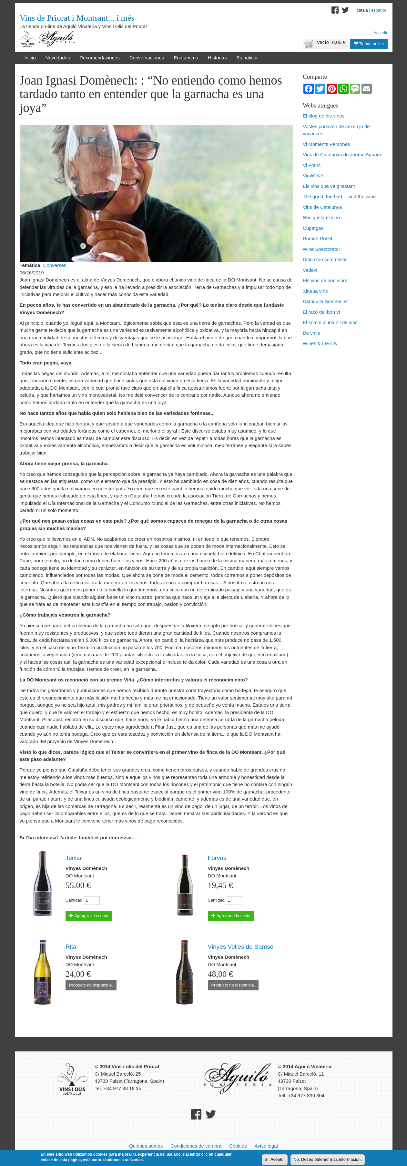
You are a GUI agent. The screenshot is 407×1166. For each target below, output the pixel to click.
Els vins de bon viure (325, 280)
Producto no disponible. (91, 985)
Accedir (380, 32)
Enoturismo (186, 57)
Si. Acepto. (275, 1159)
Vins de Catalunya (322, 207)
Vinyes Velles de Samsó (241, 946)
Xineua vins (315, 291)
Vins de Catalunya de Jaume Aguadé (342, 154)
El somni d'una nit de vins (330, 322)
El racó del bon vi (321, 312)
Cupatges (313, 228)
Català (362, 10)
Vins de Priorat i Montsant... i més (77, 18)
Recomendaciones (99, 57)
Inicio (30, 57)
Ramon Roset (317, 238)
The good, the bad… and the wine (339, 196)
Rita (71, 946)
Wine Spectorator (321, 249)
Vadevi (310, 270)
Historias (217, 57)
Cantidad (74, 900)
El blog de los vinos (323, 115)
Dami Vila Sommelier (325, 301)
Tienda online (369, 43)
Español (378, 10)
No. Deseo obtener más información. (327, 1159)
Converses (54, 265)
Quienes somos (146, 1146)
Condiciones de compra (195, 1146)
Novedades (58, 57)
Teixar (74, 857)
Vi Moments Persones (326, 144)
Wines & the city (320, 343)
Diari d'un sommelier (325, 259)
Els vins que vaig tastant (329, 186)
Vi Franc (312, 165)
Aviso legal (266, 1146)
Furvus (217, 857)
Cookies (238, 1146)
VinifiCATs (313, 175)
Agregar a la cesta (88, 915)
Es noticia (246, 57)
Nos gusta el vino (321, 217)
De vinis (311, 333)
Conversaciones (146, 57)
